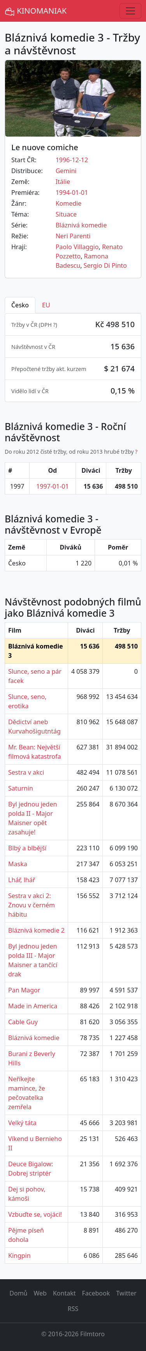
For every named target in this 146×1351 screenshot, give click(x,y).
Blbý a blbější (27, 848)
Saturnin (20, 788)
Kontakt (64, 1293)
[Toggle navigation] (130, 11)
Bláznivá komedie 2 (36, 930)
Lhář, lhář (21, 880)
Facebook (96, 1293)
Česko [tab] (20, 305)
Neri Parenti (73, 236)
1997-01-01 (52, 486)
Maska (17, 864)
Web (40, 1293)
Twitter (126, 1293)
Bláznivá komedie (81, 225)
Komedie (69, 203)
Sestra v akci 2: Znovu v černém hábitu (31, 905)
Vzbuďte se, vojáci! (35, 1214)
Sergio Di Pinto (105, 265)
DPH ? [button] (48, 324)
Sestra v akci (26, 772)
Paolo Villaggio (77, 247)
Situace (66, 214)
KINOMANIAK (36, 11)
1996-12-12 (72, 160)
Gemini (66, 170)
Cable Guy (23, 1022)
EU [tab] (46, 305)
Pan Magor (24, 990)
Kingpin (19, 1255)
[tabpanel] (73, 357)
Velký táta (22, 1123)
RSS (73, 1308)
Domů (18, 1293)
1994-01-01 (72, 192)
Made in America (32, 1006)
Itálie (63, 181)
